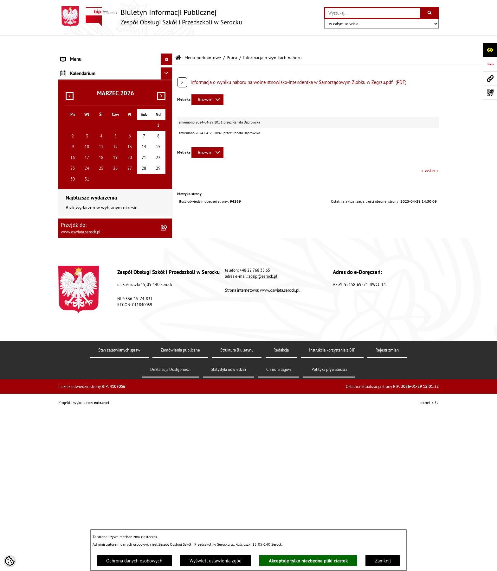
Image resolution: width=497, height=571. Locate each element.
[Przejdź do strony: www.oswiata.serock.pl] (490, 78)
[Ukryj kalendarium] (167, 233)
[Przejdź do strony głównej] (150, 16)
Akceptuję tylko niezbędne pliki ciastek (308, 561)
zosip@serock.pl (262, 435)
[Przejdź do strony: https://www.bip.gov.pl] (490, 64)
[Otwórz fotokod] (490, 93)
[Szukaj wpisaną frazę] (430, 13)
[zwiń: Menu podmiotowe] (168, 56)
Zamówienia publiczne (180, 509)
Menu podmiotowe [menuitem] (80, 55)
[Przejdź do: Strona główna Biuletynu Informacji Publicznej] (178, 42)
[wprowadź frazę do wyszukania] (372, 13)
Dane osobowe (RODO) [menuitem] (83, 218)
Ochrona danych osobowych (134, 561)
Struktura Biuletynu (237, 509)
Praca (232, 42)
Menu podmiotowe (202, 42)
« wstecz (430, 155)
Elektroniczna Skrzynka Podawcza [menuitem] (94, 195)
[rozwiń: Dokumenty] (168, 87)
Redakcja (281, 509)
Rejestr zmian (387, 509)
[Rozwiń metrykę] (207, 84)
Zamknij (383, 561)
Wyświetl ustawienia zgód (216, 561)
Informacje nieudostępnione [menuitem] (89, 183)
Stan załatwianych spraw (119, 509)
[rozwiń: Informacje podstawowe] (168, 71)
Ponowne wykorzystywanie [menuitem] (88, 207)
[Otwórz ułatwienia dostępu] (490, 50)
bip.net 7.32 (428, 561)
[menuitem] (115, 71)
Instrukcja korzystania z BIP (332, 509)
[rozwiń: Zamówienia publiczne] (168, 103)
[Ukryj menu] (167, 44)
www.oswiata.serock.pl (280, 449)
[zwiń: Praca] (168, 119)
